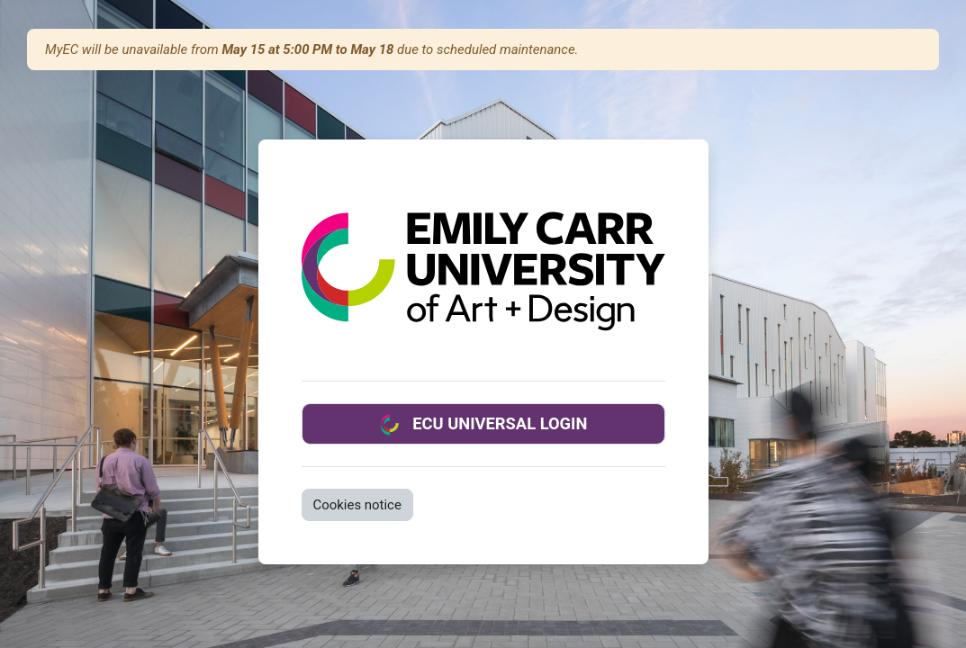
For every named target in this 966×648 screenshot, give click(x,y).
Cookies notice (357, 505)
